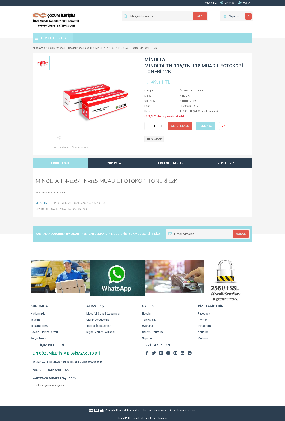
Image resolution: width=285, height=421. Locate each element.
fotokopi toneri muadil (191, 90)
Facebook (204, 313)
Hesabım (147, 313)
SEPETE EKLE (180, 125)
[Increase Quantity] (161, 126)
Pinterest (203, 338)
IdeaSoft (122, 418)
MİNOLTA (154, 59)
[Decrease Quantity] (148, 126)
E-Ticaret (134, 418)
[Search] (165, 16)
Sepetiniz (148, 338)
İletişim (35, 319)
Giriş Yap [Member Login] (227, 2)
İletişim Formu (39, 325)
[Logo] (56, 19)
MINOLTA (41, 202)
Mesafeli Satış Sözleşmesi (103, 313)
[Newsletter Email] (208, 234)
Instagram (204, 325)
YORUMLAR (115, 163)
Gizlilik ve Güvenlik (97, 319)
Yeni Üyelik (149, 319)
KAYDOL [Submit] (240, 233)
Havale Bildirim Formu (44, 332)
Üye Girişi (147, 325)
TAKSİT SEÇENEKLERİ (170, 163)
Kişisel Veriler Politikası (100, 332)
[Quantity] (154, 126)
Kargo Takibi (38, 338)
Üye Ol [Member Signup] (244, 2)
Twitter (202, 319)
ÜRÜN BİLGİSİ (60, 163)
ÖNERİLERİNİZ (225, 163)
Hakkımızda (38, 313)
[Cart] (236, 16)
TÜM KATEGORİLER (53, 38)
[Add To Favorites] (223, 126)
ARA (199, 16)
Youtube (203, 332)
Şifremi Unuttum (152, 332)
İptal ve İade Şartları (98, 325)
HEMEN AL (205, 125)
